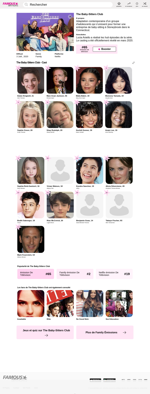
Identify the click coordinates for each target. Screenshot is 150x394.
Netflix (57, 56)
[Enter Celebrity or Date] (68, 4)
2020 (26, 56)
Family (39, 56)
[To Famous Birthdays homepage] (11, 4)
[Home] (38, 378)
